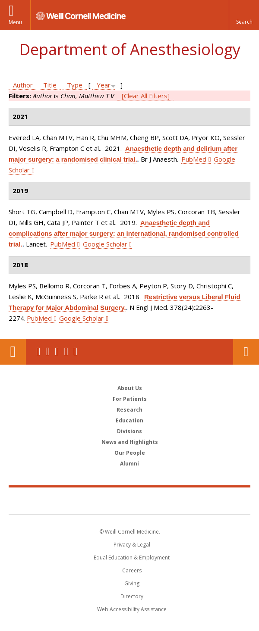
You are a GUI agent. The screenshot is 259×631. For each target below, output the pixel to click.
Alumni (129, 463)
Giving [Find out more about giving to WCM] (131, 583)
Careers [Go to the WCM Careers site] (132, 570)
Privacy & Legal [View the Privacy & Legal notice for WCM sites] (132, 544)
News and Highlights (129, 442)
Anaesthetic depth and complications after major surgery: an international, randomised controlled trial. (124, 233)
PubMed (193, 159)
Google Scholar (105, 244)
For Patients (130, 399)
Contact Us (246, 352)
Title (50, 85)
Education (129, 420)
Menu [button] (15, 22)
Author (23, 85)
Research (129, 409)
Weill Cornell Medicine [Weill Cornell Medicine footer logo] (129, 500)
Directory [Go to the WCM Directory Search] (131, 596)
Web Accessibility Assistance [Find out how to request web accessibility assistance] (132, 609)
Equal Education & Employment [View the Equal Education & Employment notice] (132, 557)
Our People (129, 452)
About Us (129, 388)
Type (74, 85)
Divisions (129, 431)
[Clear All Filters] (146, 95)
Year (104, 85)
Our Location (13, 352)
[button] (244, 15)
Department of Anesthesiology (129, 49)
